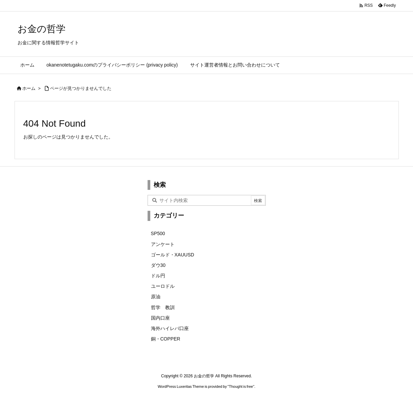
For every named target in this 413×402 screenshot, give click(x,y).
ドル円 (158, 275)
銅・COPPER (165, 339)
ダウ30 (158, 265)
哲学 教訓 (163, 307)
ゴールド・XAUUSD (172, 254)
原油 (155, 296)
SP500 (158, 233)
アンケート (163, 244)
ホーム (28, 88)
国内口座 (160, 318)
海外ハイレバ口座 (170, 328)
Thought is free (241, 386)
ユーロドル (163, 286)
